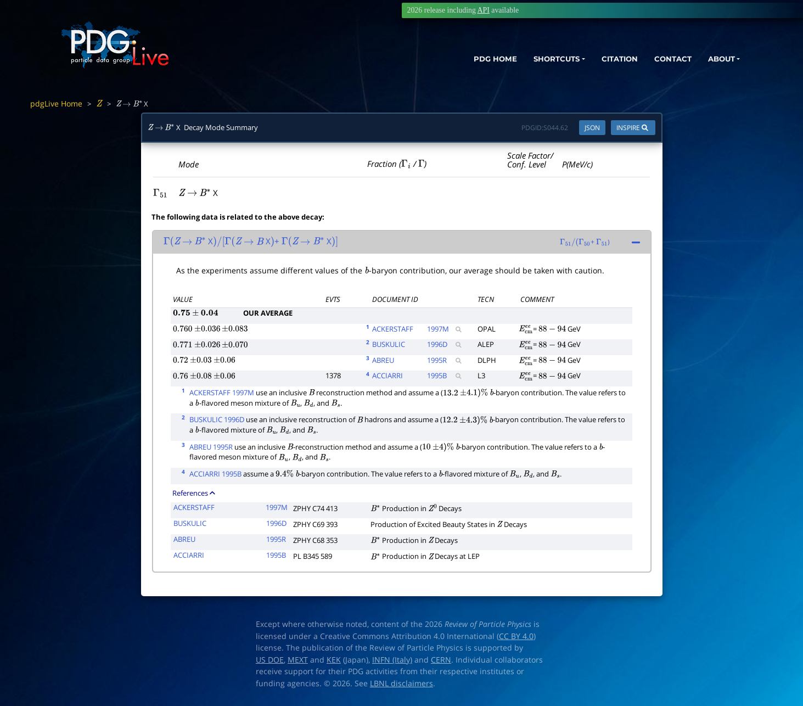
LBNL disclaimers (401, 683)
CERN (441, 660)
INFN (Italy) (392, 660)
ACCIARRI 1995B (215, 474)
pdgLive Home (56, 103)
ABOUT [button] (718, 59)
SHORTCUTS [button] (538, 59)
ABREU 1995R (211, 447)
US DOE (270, 660)
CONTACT (665, 59)
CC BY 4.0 (516, 636)
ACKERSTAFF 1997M (221, 392)
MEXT (298, 660)
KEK (334, 660)
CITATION (608, 59)
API (484, 10)
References (194, 493)
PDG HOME (471, 59)
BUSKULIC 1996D (216, 419)
